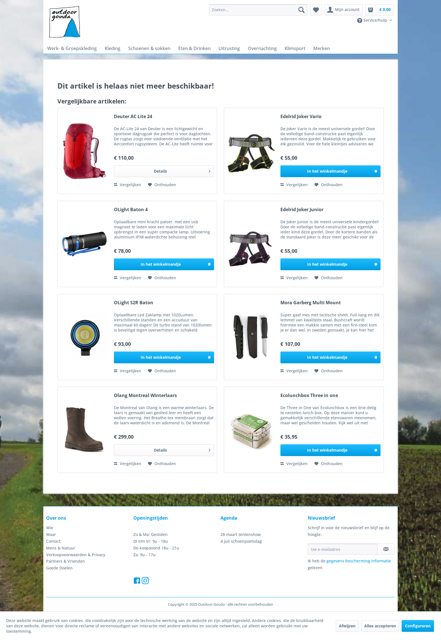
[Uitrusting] (229, 48)
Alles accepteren (380, 625)
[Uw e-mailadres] (342, 549)
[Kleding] (112, 48)
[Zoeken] (301, 9)
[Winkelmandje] (379, 9)
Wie (49, 527)
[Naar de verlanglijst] (162, 184)
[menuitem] (258, 9)
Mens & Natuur (60, 548)
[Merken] (321, 48)
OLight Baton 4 (131, 210)
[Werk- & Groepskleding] (72, 48)
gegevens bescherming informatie (359, 561)
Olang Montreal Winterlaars (145, 395)
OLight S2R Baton (133, 303)
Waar (51, 534)
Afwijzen (347, 625)
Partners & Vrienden (65, 561)
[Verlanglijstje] (316, 9)
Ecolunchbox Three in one (309, 395)
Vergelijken (127, 184)
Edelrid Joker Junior (301, 210)
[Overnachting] (262, 48)
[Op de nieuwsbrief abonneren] (386, 549)
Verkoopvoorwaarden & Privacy (75, 554)
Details (182, 170)
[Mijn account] (344, 9)
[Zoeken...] (258, 9)
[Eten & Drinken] (194, 48)
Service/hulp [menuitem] (372, 20)
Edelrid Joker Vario (300, 117)
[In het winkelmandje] (330, 171)
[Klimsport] (295, 48)
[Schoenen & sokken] (149, 48)
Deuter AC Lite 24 (133, 117)
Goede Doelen (59, 568)
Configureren (418, 625)
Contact (53, 541)
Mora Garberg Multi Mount (310, 303)
